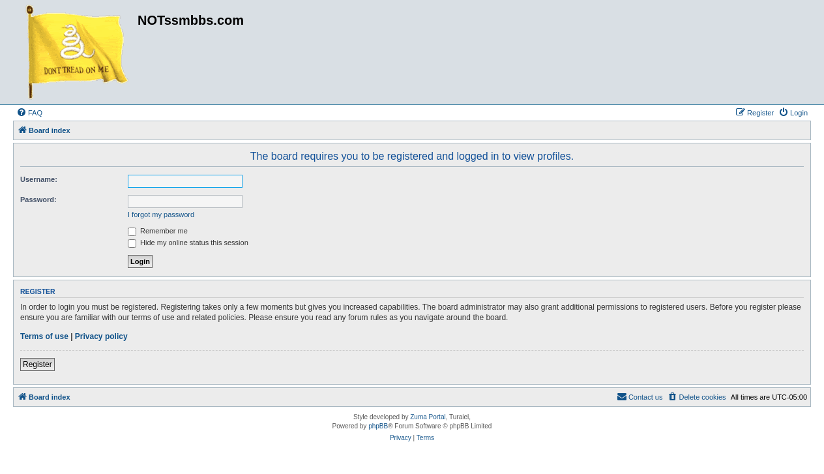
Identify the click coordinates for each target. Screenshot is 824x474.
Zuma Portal (427, 417)
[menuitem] (29, 113)
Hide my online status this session (188, 242)
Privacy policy (101, 336)
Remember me (158, 231)
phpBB (378, 426)
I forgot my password (161, 214)
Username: (38, 179)
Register (37, 364)
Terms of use (44, 336)
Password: (38, 199)
